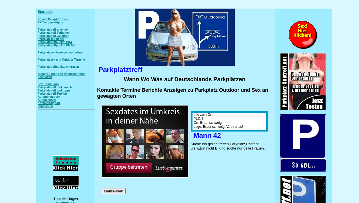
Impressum (45, 106)
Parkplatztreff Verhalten (54, 32)
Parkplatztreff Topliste (52, 93)
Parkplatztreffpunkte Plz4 (55, 42)
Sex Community (48, 84)
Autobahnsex (47, 100)
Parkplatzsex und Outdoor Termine (61, 59)
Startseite (45, 12)
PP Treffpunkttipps (50, 22)
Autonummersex (49, 96)
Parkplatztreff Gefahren (53, 35)
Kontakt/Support (49, 103)
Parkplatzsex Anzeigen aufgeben (60, 52)
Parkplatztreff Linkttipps (54, 90)
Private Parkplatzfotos (53, 19)
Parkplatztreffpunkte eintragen (58, 66)
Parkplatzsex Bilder (51, 39)
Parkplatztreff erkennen (53, 29)
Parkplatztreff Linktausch (55, 87)
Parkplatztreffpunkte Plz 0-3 (56, 45)
